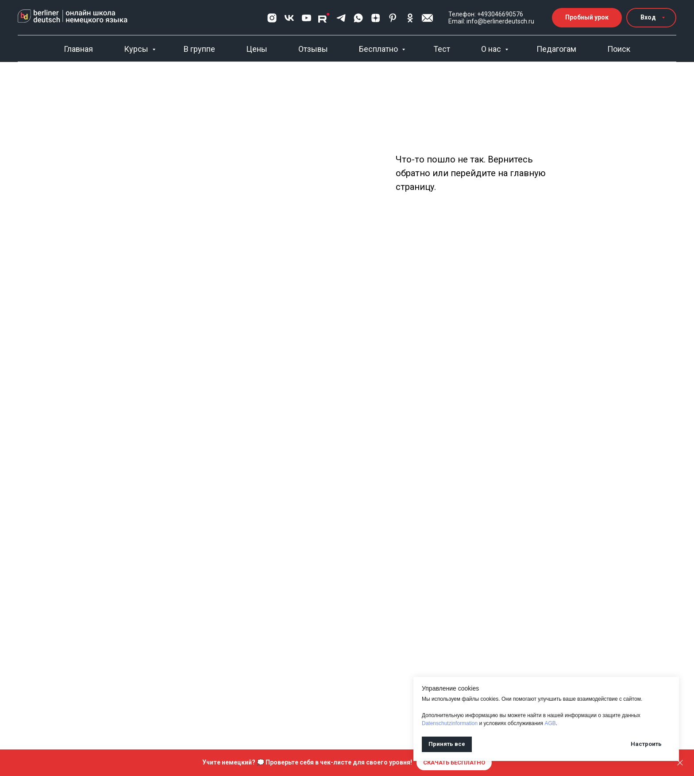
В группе (199, 49)
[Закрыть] (680, 763)
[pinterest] (392, 17)
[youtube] (306, 17)
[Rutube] (323, 17)
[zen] (375, 17)
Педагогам (556, 49)
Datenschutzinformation (450, 723)
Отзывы (313, 49)
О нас (492, 49)
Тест (441, 49)
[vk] (289, 17)
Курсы (137, 49)
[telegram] (341, 17)
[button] (427, 17)
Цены (256, 49)
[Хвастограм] (272, 17)
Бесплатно (379, 49)
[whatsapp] (358, 17)
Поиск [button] (618, 49)
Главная (78, 49)
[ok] (410, 17)
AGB (549, 723)
